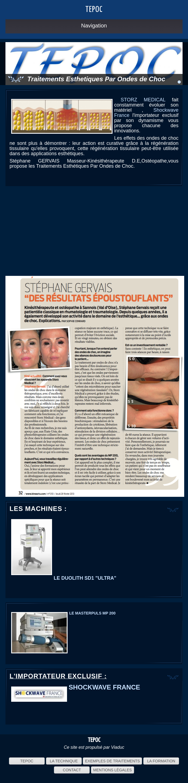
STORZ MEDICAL (143, 99)
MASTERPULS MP (91, 613)
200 (112, 613)
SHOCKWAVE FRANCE (104, 687)
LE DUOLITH (68, 578)
